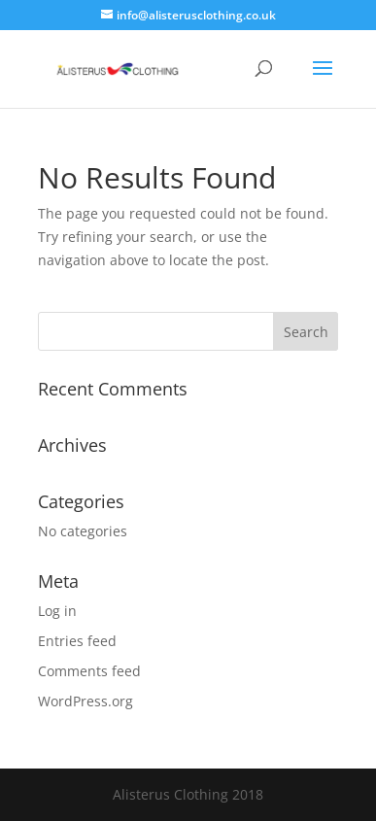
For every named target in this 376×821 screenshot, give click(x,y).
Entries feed (77, 641)
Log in (57, 610)
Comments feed (89, 671)
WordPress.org (85, 701)
